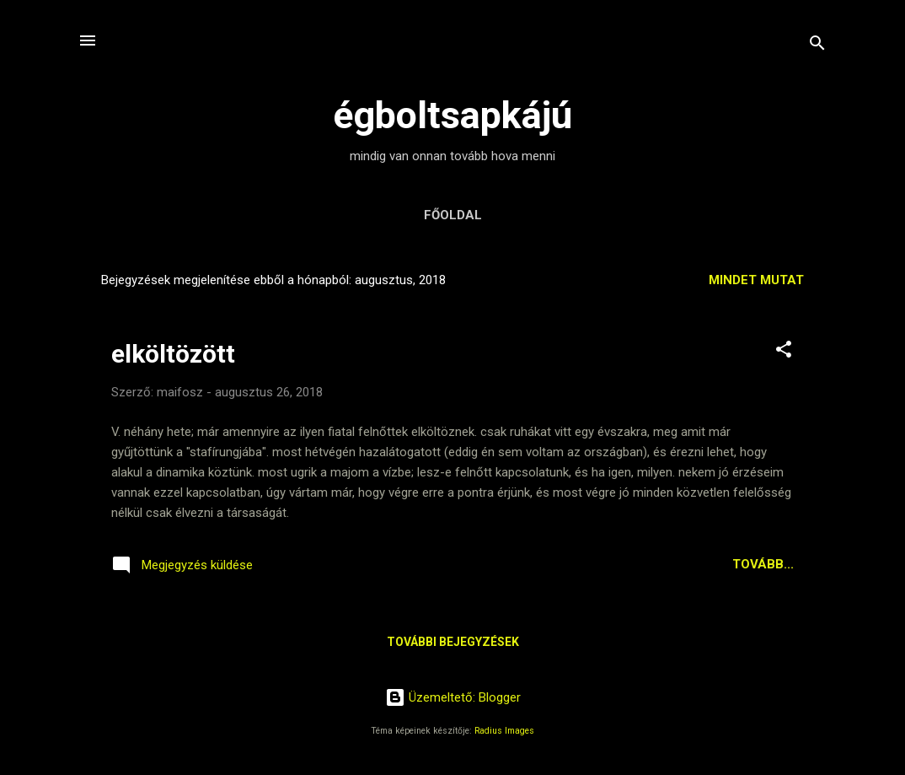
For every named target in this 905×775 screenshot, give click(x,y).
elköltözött (173, 354)
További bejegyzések (453, 642)
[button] (784, 352)
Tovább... (763, 564)
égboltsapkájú (452, 115)
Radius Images (504, 730)
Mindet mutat (756, 280)
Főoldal (453, 215)
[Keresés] (817, 46)
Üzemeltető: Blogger (453, 697)
